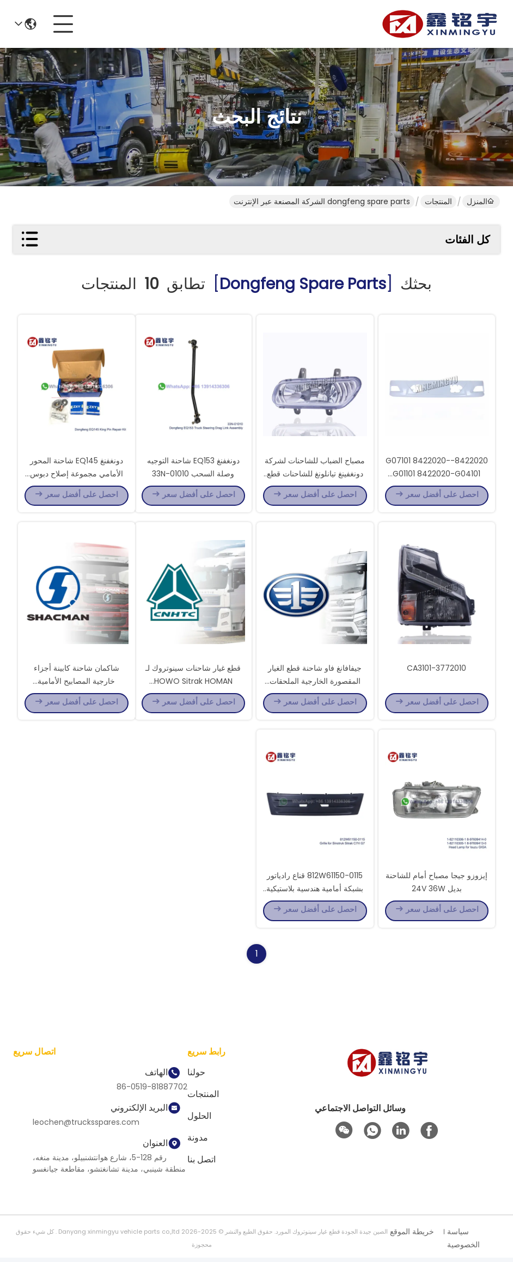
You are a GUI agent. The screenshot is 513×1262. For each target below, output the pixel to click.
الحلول (199, 1120)
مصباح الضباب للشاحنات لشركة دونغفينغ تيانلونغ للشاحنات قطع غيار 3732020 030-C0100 (315, 473)
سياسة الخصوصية (463, 1242)
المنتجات (438, 201)
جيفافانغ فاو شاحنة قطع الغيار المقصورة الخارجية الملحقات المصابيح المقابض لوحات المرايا (314, 682)
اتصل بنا (201, 1163)
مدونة (197, 1142)
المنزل (480, 201)
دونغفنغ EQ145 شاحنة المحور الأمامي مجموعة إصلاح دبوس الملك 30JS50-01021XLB (76, 473)
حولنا (196, 1076)
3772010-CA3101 (436, 669)
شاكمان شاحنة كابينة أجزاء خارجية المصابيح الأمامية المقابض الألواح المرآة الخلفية (76, 682)
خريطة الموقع (412, 1235)
